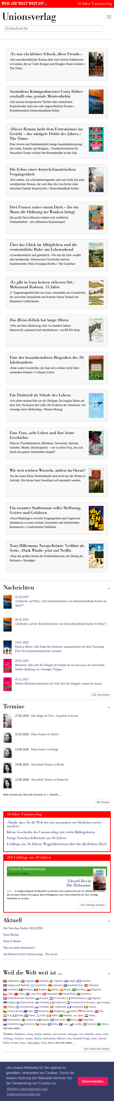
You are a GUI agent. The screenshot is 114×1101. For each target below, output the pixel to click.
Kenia (72, 1019)
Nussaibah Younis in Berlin (47, 764)
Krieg (30, 1034)
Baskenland (49, 1038)
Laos (63, 1023)
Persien (14, 1042)
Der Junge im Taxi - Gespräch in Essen (54, 715)
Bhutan (65, 989)
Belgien (40, 989)
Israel (41, 1015)
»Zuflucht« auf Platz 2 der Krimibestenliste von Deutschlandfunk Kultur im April (60, 601)
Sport (22, 1042)
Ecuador (41, 998)
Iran (7, 1015)
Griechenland (24, 1006)
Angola (70, 980)
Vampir (28, 1038)
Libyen (102, 1023)
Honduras (41, 1011)
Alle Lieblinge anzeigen (92, 904)
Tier (81, 1034)
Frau (69, 1038)
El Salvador (57, 998)
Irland (18, 1015)
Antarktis (84, 980)
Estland (9, 1002)
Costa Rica (33, 993)
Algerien (56, 980)
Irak (99, 1011)
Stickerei (18, 1038)
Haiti (28, 1011)
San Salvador (59, 1034)
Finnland (42, 1002)
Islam (98, 1034)
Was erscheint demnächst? (19, 947)
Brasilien (79, 989)
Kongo (40, 1023)
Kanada (43, 1019)
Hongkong (57, 1011)
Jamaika (65, 1015)
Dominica (84, 993)
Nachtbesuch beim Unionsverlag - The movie (30, 954)
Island (29, 1015)
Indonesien (85, 1011)
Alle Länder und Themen (96, 1048)
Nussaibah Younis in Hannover (49, 779)
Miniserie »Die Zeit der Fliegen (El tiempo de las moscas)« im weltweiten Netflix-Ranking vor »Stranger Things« (60, 665)
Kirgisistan (86, 1019)
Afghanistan (11, 980)
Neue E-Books (12, 941)
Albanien (42, 980)
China (19, 993)
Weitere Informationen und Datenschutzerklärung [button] (27, 1091)
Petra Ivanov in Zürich (44, 734)
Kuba (52, 1023)
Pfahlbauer (20, 1034)
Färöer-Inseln (25, 1002)
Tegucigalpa (33, 1042)
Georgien (103, 1002)
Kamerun (29, 1019)
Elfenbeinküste (76, 998)
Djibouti (61, 1038)
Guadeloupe (58, 1006)
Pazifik (38, 1034)
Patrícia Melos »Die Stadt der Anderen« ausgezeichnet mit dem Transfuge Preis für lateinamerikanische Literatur (59, 647)
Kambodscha (12, 1019)
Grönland (41, 1006)
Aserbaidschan (73, 985)
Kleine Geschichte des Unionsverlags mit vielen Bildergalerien (51, 832)
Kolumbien (11, 1023)
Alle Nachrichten (100, 694)
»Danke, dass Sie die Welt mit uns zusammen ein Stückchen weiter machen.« (54, 825)
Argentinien (39, 985)
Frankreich (57, 1002)
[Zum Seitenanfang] (109, 589)
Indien (71, 1011)
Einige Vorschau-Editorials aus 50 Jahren (36, 838)
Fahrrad (102, 1038)
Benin (53, 989)
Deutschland (67, 993)
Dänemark (49, 993)
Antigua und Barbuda (16, 985)
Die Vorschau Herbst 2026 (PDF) (23, 928)
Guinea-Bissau (12, 1011)
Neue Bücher (11, 934)
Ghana (8, 1006)
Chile (8, 993)
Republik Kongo (81, 1038)
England (94, 998)
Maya (51, 1042)
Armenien (55, 985)
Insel (93, 1038)
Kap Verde (57, 1019)
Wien (43, 1042)
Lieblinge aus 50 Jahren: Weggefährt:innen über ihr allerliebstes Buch (57, 844)
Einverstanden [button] (92, 1081)
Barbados (26, 989)
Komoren (27, 1023)
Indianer (47, 1034)
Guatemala (75, 1006)
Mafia (6, 1042)
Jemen (90, 1015)
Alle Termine (102, 802)
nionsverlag (29, 16)
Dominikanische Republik (18, 998)
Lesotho (75, 1023)
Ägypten (27, 980)
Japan (78, 1015)
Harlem (38, 1038)
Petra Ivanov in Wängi (44, 749)
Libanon (89, 1023)
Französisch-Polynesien (81, 1002)
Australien (10, 989)
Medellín (89, 1034)
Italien (52, 1015)
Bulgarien (94, 989)
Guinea (90, 1006)
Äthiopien (91, 985)
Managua (72, 1034)
